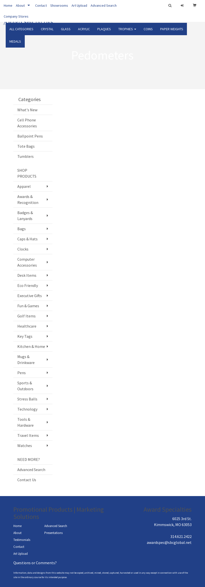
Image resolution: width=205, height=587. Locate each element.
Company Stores (16, 16)
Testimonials (21, 540)
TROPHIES (127, 32)
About (20, 5)
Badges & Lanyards (25, 215)
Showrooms (59, 5)
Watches (24, 445)
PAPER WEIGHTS (171, 32)
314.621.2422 (181, 536)
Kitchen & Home (31, 346)
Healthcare (26, 326)
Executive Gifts (29, 295)
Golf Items (26, 315)
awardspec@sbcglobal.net (169, 542)
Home (8, 5)
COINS (148, 32)
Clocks (22, 249)
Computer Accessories (27, 262)
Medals (15, 44)
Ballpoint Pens (30, 136)
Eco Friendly (27, 285)
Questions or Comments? (35, 562)
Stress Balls (27, 398)
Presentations (53, 533)
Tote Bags (26, 146)
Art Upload (79, 5)
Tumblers (25, 156)
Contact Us (26, 479)
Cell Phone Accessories (27, 122)
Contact (41, 5)
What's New (27, 109)
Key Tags (24, 336)
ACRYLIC (84, 32)
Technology (27, 409)
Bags (21, 228)
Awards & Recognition (27, 199)
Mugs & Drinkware (26, 359)
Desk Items (26, 275)
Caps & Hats (27, 238)
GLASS (66, 32)
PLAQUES (104, 32)
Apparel (24, 186)
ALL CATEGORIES (21, 32)
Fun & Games (28, 305)
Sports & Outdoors (25, 385)
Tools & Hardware (25, 422)
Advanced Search (104, 5)
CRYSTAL (47, 32)
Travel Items (28, 435)
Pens (21, 372)
